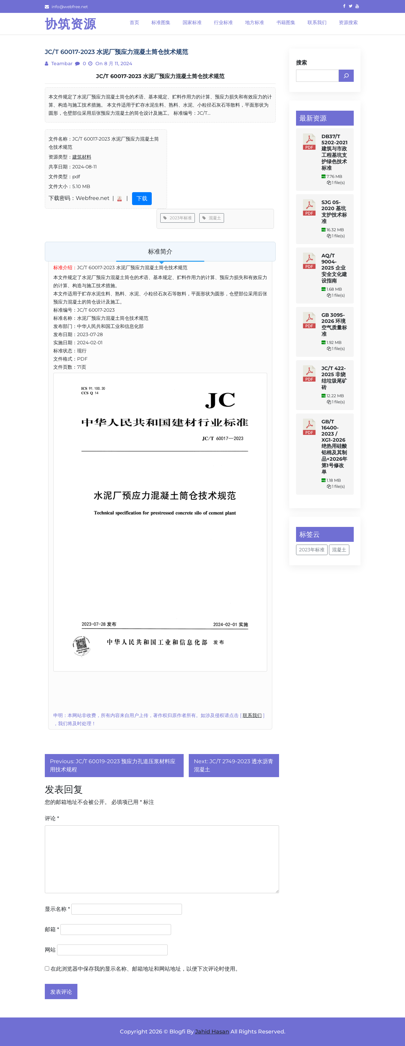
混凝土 (211, 217)
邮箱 (52, 929)
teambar (61, 63)
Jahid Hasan (212, 1031)
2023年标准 (177, 217)
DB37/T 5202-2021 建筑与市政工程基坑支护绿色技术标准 (334, 152)
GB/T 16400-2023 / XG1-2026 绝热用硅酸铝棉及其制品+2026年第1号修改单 (334, 447)
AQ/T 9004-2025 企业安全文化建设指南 (334, 268)
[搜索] (346, 76)
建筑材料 (81, 157)
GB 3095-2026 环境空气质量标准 (334, 324)
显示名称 (57, 909)
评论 (52, 818)
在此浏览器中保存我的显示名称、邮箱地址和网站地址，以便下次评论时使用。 (146, 969)
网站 (50, 950)
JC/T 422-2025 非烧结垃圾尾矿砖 (334, 377)
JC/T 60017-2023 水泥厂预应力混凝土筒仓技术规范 (160, 76)
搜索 (301, 62)
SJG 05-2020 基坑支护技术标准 (334, 211)
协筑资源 (70, 23)
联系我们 (252, 715)
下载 (141, 198)
